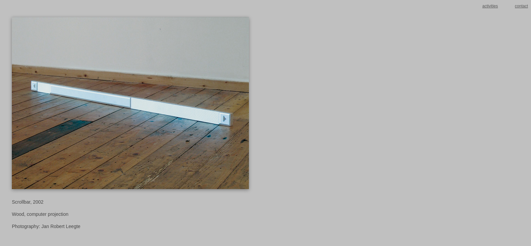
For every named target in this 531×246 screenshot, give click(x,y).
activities (490, 6)
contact (521, 6)
